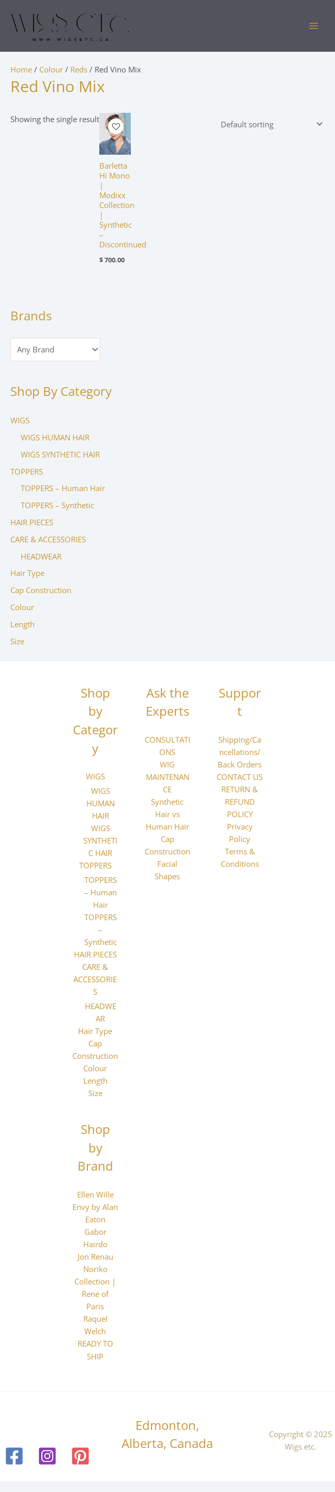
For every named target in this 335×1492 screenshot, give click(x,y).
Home (21, 70)
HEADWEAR (41, 557)
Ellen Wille (95, 1195)
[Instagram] (47, 1456)
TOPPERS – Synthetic (57, 505)
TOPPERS (26, 472)
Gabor (95, 1232)
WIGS (19, 421)
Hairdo (95, 1244)
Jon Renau (95, 1257)
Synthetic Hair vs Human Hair (167, 814)
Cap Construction (40, 590)
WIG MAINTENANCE (167, 777)
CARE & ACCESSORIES (48, 540)
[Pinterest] (80, 1456)
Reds (78, 70)
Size (17, 642)
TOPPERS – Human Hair (63, 488)
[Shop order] (270, 124)
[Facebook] (14, 1456)
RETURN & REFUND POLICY (239, 802)
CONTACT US (240, 777)
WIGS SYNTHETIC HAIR (60, 455)
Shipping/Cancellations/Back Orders (240, 752)
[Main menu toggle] (314, 26)
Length (22, 624)
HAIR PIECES (31, 523)
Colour (22, 607)
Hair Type (27, 574)
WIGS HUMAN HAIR (55, 438)
